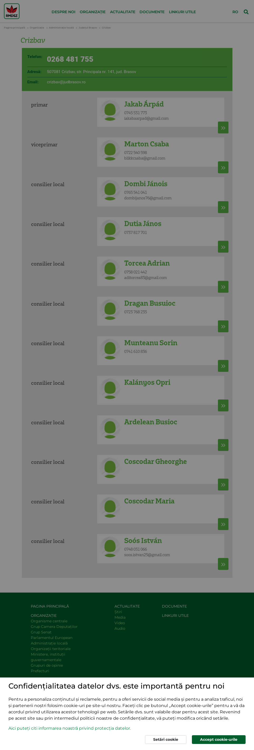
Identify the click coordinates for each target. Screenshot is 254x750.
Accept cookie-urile (218, 739)
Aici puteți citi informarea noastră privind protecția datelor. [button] (69, 728)
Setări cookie (165, 739)
